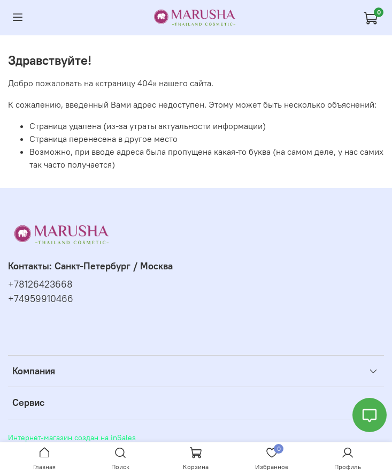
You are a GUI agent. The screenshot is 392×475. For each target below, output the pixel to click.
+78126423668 (40, 284)
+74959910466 (40, 299)
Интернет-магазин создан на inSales (72, 437)
